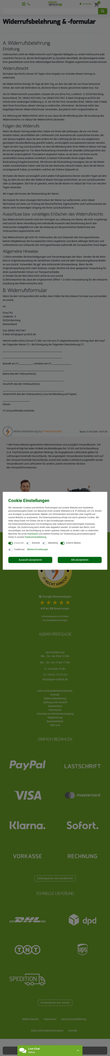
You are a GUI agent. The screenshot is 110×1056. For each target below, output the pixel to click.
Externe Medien (73, 543)
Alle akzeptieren (79, 559)
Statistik (36, 543)
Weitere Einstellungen (37, 549)
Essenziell (19, 543)
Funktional (19, 549)
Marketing (53, 543)
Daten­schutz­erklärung (35, 537)
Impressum (32, 534)
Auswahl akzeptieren (30, 559)
